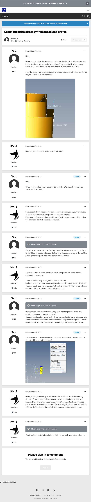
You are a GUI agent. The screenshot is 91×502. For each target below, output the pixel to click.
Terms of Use (48, 496)
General (27, 41)
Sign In (45, 468)
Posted (33, 51)
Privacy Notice (35, 496)
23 (14, 71)
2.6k (14, 167)
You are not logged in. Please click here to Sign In (43, 3)
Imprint (58, 496)
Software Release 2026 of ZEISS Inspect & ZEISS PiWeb (45, 23)
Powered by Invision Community (45, 498)
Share (64, 40)
